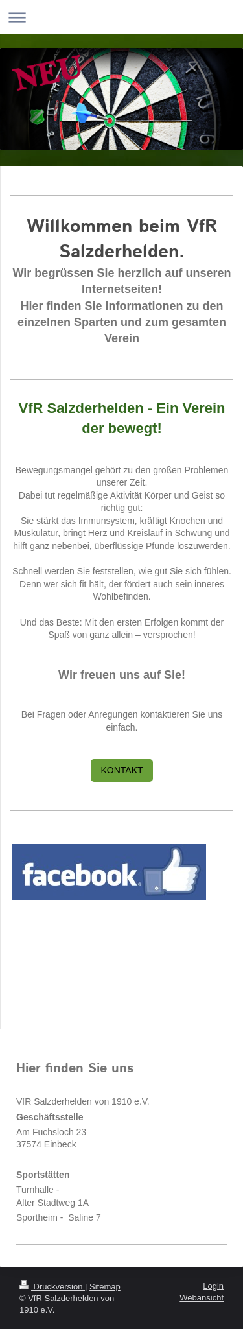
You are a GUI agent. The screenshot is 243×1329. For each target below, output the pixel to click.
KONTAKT (121, 770)
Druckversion (52, 1286)
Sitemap (105, 1286)
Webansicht (201, 1297)
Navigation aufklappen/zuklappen (121, 17)
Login (213, 1286)
